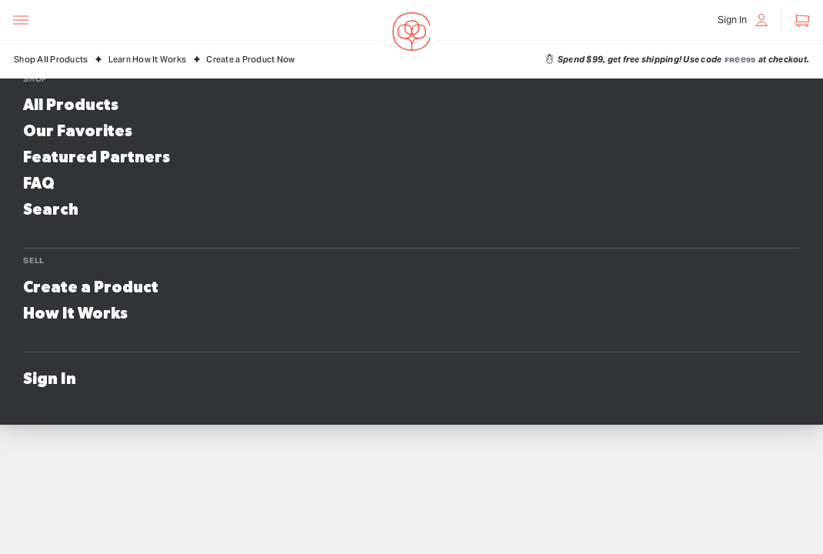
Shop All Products (51, 59)
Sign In (49, 379)
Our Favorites (77, 131)
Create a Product (90, 287)
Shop (35, 79)
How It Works (75, 314)
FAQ (39, 184)
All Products (70, 105)
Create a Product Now (250, 59)
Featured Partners (96, 157)
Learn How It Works (147, 59)
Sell (34, 260)
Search (50, 210)
